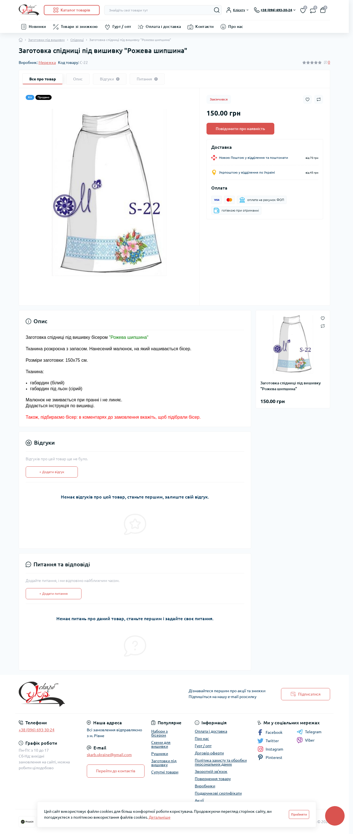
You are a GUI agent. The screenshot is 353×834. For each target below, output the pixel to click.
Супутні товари (164, 772)
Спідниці (77, 40)
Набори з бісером (159, 733)
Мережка (47, 62)
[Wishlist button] (307, 99)
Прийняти (299, 814)
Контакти (204, 26)
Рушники (159, 753)
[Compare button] (318, 99)
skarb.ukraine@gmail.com (109, 754)
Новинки (37, 26)
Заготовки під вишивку (46, 40)
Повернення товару (213, 779)
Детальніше (160, 817)
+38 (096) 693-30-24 (36, 730)
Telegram (309, 731)
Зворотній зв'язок (211, 771)
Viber (305, 740)
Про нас (235, 26)
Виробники (205, 786)
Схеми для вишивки (161, 744)
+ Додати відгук (51, 472)
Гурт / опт (121, 26)
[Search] (217, 10)
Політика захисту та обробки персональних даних (221, 762)
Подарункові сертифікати (218, 793)
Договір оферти (209, 753)
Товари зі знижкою (79, 26)
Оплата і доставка (163, 26)
